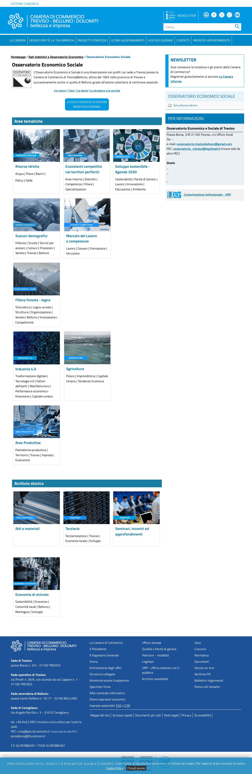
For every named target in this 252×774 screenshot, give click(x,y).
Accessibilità (202, 715)
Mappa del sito (100, 715)
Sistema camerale (25, 3)
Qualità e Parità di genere (159, 649)
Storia (94, 661)
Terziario (72, 528)
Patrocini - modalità (155, 655)
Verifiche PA (203, 674)
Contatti (183, 40)
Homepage (18, 56)
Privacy (186, 715)
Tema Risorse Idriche (185, 105)
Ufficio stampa (151, 642)
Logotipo (148, 661)
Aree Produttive (28, 442)
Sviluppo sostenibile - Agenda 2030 (132, 169)
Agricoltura (75, 368)
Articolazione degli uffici (106, 667)
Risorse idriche (27, 166)
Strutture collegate (102, 674)
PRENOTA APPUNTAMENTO (211, 40)
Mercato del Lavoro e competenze (81, 238)
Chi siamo (60, 90)
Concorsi (200, 649)
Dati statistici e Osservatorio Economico (56, 56)
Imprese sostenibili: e (110, 705)
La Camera (17, 40)
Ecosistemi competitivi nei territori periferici (83, 169)
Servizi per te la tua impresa (51, 40)
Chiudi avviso (136, 768)
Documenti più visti (148, 715)
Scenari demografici (31, 236)
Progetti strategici (93, 40)
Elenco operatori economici (108, 699)
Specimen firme (100, 686)
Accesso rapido (122, 715)
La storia (82, 90)
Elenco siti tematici (207, 686)
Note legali (171, 715)
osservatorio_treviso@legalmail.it (196, 148)
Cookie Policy (114, 768)
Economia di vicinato (32, 594)
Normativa (202, 655)
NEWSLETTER (181, 15)
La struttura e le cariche (105, 90)
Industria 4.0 (25, 369)
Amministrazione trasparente (109, 680)
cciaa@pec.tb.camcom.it (33, 731)
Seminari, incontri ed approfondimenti (132, 531)
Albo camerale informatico (107, 693)
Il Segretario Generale (104, 655)
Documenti (202, 661)
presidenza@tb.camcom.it (28, 736)
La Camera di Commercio (106, 642)
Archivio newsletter (155, 678)
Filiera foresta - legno (32, 300)
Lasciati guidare (160, 40)
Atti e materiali (27, 528)
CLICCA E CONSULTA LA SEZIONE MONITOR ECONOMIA (87, 104)
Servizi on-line (204, 667)
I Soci (71, 90)
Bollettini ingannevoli (209, 680)
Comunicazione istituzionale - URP (199, 194)
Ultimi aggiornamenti (128, 40)
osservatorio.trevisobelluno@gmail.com (204, 144)
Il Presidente (98, 649)
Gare (198, 642)
